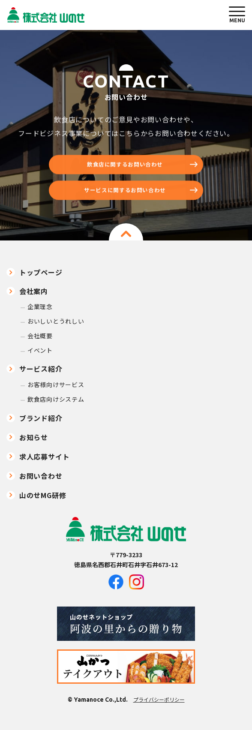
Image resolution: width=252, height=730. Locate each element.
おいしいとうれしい (55, 321)
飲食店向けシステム (55, 399)
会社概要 (40, 335)
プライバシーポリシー (159, 699)
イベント (40, 350)
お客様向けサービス (55, 384)
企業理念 (40, 306)
